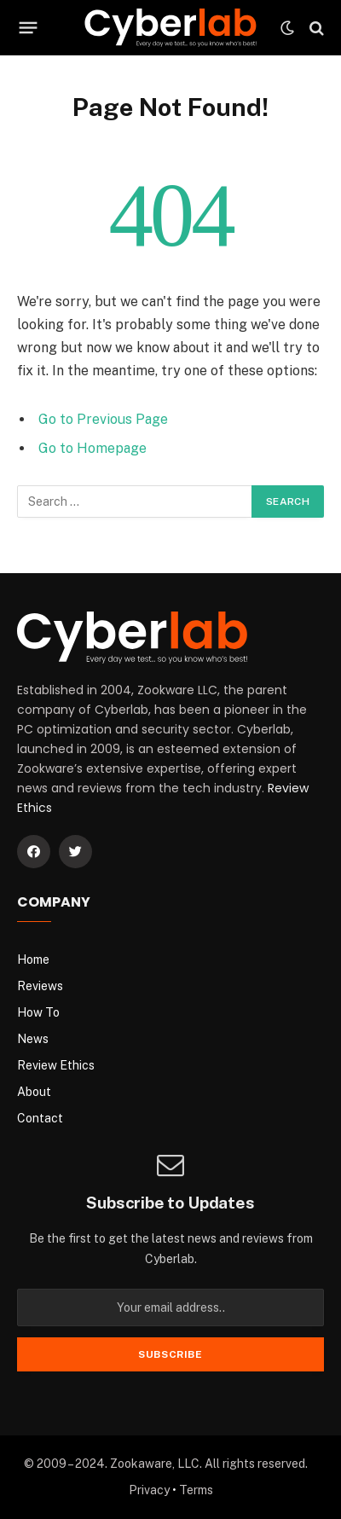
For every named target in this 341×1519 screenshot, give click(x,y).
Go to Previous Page (103, 419)
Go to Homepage (92, 448)
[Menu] (29, 28)
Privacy (149, 1490)
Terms (196, 1490)
